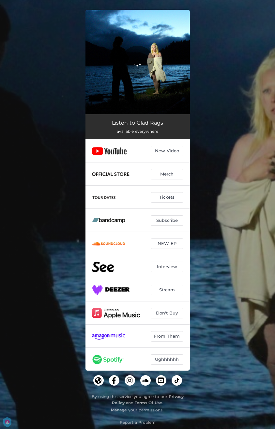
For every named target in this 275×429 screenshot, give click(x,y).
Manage (119, 409)
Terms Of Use (148, 402)
